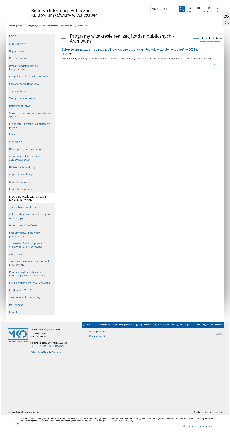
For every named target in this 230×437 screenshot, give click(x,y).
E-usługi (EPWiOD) (20, 290)
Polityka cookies (214, 324)
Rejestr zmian (104, 324)
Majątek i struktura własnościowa (29, 76)
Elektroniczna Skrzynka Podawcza (29, 283)
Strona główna (15, 26)
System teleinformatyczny (24, 297)
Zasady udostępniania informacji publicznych (29, 263)
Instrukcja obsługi (166, 324)
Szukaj (182, 9)
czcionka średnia (210, 37)
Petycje (13, 134)
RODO (12, 36)
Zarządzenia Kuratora (22, 98)
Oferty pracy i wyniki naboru (26, 149)
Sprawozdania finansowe (24, 84)
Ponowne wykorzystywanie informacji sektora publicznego (27, 273)
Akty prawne (16, 254)
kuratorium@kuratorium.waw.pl (50, 345)
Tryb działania (17, 91)
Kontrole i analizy (19, 182)
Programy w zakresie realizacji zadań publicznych (50, 26)
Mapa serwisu (145, 324)
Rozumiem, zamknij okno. (198, 426)
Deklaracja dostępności (189, 324)
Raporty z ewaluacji (21, 174)
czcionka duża (217, 38)
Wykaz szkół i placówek (23, 225)
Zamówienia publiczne (22, 207)
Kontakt (13, 312)
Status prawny (17, 44)
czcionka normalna (202, 37)
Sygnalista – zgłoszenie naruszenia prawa (29, 125)
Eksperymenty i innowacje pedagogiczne (24, 234)
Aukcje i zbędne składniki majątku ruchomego (29, 216)
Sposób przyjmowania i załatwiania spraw (30, 114)
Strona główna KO (97, 336)
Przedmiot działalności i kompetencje (23, 67)
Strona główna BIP (97, 332)
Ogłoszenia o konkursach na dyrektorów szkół (26, 158)
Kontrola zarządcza (20, 189)
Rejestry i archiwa (19, 106)
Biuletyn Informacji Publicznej (55, 13)
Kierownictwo (17, 58)
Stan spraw (16, 142)
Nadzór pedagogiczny (22, 167)
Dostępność (16, 305)
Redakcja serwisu (125, 324)
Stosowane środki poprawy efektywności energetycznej (25, 245)
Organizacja (16, 51)
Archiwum (82, 26)
